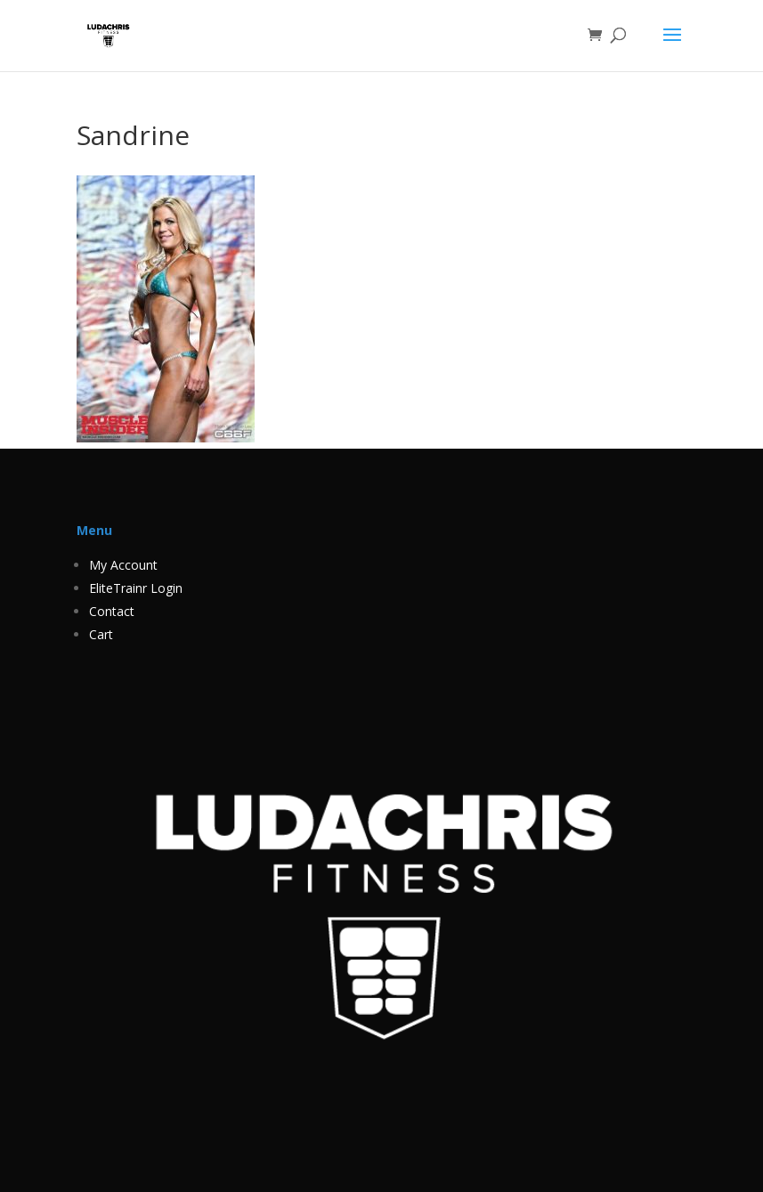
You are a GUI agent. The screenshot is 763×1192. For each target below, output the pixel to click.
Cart (101, 634)
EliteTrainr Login (136, 588)
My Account (123, 564)
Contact (111, 611)
